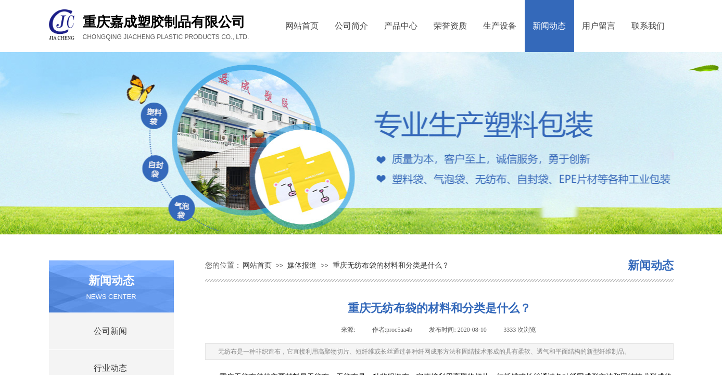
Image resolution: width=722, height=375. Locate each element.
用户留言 (598, 25)
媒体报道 (301, 265)
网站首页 (302, 25)
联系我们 (648, 25)
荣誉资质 (450, 25)
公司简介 (351, 25)
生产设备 (499, 25)
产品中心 (400, 25)
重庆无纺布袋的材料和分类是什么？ (391, 265)
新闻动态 (549, 25)
